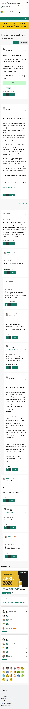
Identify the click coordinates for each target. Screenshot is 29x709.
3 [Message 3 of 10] (7, 524)
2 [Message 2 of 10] (6, 497)
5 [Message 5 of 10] (6, 240)
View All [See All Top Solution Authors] (4, 631)
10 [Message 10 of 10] (6, 191)
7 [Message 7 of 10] (8, 301)
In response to (10, 111)
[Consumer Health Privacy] (14, 705)
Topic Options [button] (23, 42)
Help (20, 18)
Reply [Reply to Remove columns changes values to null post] (12, 94)
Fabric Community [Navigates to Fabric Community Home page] (15, 12)
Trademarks (3, 700)
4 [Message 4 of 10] (8, 553)
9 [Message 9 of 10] (9, 364)
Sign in (16, 18)
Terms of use (3, 698)
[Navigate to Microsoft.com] (4, 12)
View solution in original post (9, 187)
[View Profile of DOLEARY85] (9, 252)
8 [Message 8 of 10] (9, 334)
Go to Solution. (16, 82)
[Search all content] (18, 21)
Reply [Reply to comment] (12, 195)
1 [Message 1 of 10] (6, 91)
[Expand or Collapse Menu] (2, 15)
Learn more (3, 7)
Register (11, 18)
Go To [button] (24, 18)
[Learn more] (6, 593)
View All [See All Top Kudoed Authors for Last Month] (4, 659)
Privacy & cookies (4, 696)
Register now (22, 28)
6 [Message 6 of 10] (7, 269)
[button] (16, 42)
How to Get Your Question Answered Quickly (12, 602)
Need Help (9, 88)
